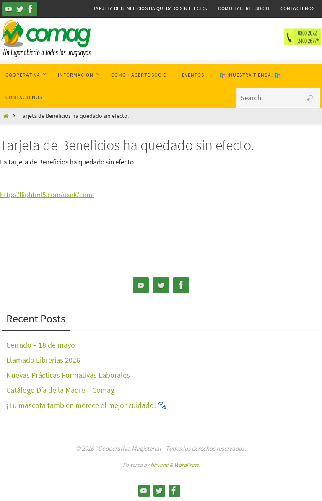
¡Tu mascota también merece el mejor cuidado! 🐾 (86, 405)
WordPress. (187, 464)
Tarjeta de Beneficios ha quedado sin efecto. (150, 8)
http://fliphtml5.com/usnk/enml (47, 194)
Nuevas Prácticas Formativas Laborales (68, 375)
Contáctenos (297, 8)
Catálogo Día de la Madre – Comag (60, 390)
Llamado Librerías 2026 (43, 360)
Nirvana (160, 464)
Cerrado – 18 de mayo (40, 345)
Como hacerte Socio (243, 8)
